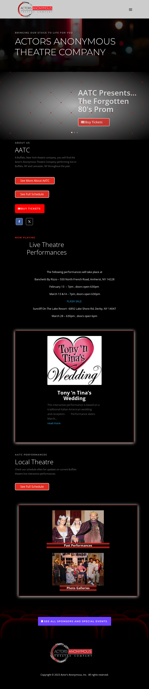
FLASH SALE (74, 301)
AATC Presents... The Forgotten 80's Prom (107, 105)
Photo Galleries (78, 588)
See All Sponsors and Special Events (75, 621)
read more (54, 423)
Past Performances (78, 545)
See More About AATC (34, 180)
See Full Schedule (32, 194)
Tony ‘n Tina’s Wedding (74, 395)
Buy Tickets (94, 126)
